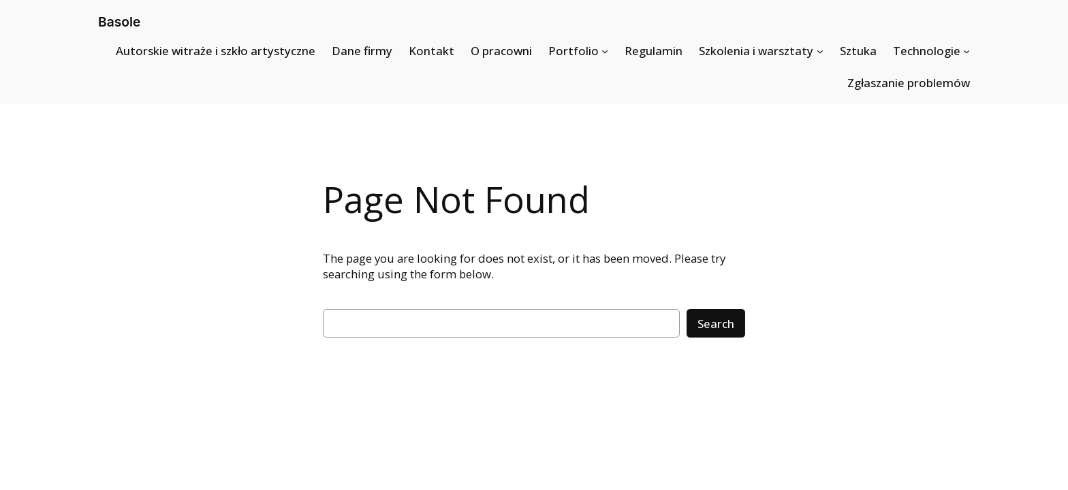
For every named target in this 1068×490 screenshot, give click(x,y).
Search (715, 323)
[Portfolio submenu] (604, 51)
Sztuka (858, 51)
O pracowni (501, 51)
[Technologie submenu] (966, 51)
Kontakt (431, 51)
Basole (119, 22)
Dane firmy (362, 51)
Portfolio (573, 51)
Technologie (926, 51)
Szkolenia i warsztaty (756, 51)
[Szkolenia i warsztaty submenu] (820, 51)
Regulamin (653, 51)
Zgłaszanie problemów (908, 83)
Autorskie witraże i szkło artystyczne (215, 51)
